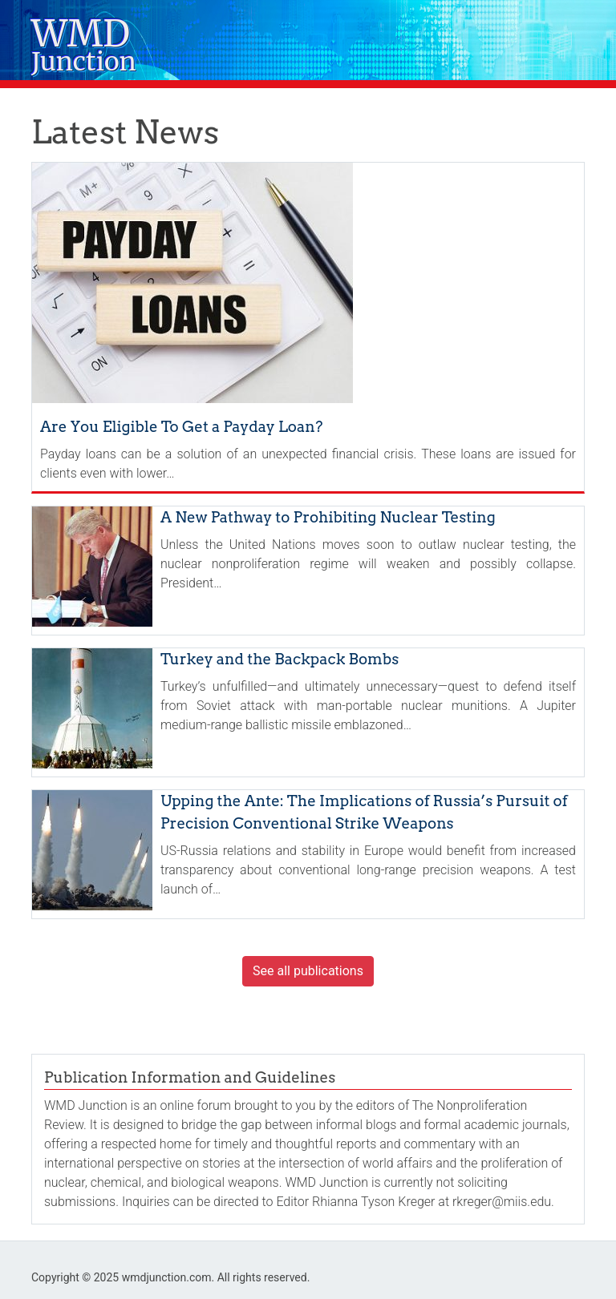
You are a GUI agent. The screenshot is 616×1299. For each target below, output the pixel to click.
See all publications (308, 970)
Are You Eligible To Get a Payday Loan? (181, 427)
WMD (83, 48)
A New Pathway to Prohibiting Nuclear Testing (328, 517)
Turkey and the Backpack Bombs (279, 659)
